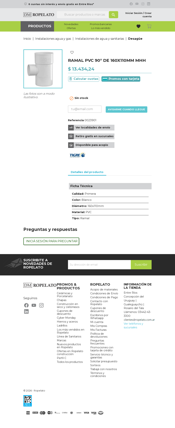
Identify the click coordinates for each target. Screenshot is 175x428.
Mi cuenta (96, 322)
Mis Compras (98, 326)
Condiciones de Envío (104, 293)
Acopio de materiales (104, 289)
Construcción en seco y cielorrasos (68, 305)
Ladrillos (62, 325)
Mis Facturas (98, 329)
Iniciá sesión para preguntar (51, 241)
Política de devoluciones (98, 335)
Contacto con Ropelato (99, 303)
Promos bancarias (101, 24)
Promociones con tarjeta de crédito (101, 349)
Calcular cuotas (86, 79)
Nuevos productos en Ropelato (69, 346)
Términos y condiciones (98, 374)
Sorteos (95, 365)
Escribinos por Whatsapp (99, 316)
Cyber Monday (66, 317)
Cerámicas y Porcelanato (65, 295)
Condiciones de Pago (104, 297)
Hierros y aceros (67, 321)
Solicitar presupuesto (103, 361)
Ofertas (71, 28)
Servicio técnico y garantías (101, 356)
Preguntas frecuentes (97, 342)
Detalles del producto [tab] (87, 172)
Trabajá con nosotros (103, 369)
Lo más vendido (100, 28)
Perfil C (61, 358)
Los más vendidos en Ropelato (70, 331)
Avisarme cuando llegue (126, 109)
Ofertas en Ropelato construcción (70, 352)
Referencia (76, 120)
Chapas (61, 300)
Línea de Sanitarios (69, 336)
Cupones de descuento (64, 312)
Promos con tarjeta (120, 79)
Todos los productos (70, 362)
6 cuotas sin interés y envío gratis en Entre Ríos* (61, 4)
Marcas (61, 340)
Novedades (71, 24)
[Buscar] (87, 14)
